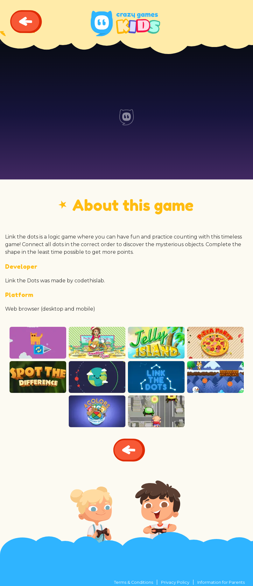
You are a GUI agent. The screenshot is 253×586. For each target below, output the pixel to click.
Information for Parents (221, 582)
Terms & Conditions (133, 582)
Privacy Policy (175, 582)
